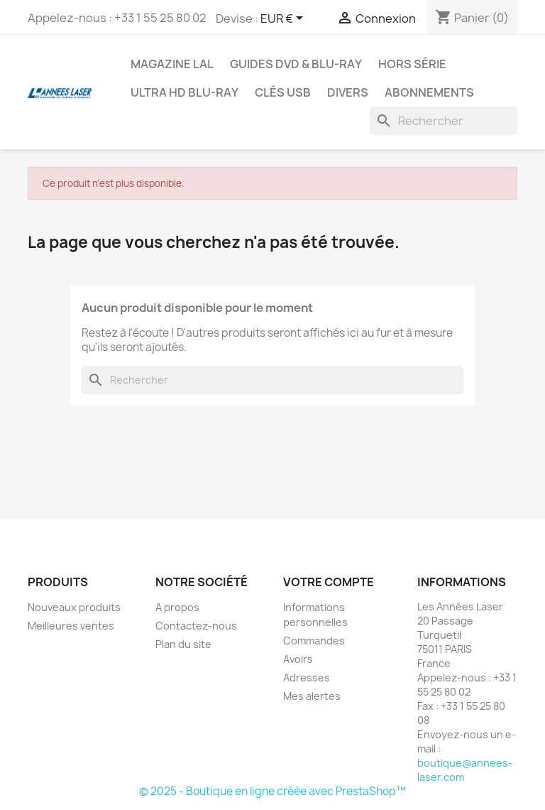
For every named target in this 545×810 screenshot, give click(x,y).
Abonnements (429, 92)
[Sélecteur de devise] (284, 19)
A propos (177, 607)
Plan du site (183, 644)
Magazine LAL (172, 64)
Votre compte (328, 582)
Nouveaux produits (74, 607)
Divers (347, 92)
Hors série (412, 64)
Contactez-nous (196, 625)
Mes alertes (312, 696)
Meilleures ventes (71, 625)
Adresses (306, 677)
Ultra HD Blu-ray (184, 92)
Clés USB (283, 92)
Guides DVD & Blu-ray (296, 64)
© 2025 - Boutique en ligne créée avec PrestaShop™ (272, 791)
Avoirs (298, 659)
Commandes (314, 640)
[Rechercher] (443, 121)
